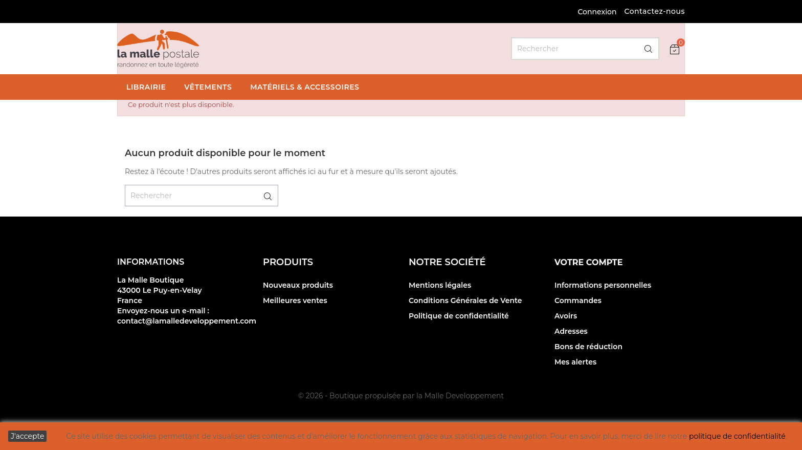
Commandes (578, 300)
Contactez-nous (654, 11)
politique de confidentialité (737, 436)
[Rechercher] (585, 48)
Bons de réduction (588, 346)
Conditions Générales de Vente (465, 300)
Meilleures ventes (295, 300)
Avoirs (565, 315)
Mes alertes (575, 362)
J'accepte (27, 436)
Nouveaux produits (298, 285)
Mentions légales (440, 285)
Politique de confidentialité (459, 315)
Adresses (571, 331)
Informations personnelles (602, 285)
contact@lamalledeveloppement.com (186, 321)
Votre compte (588, 262)
